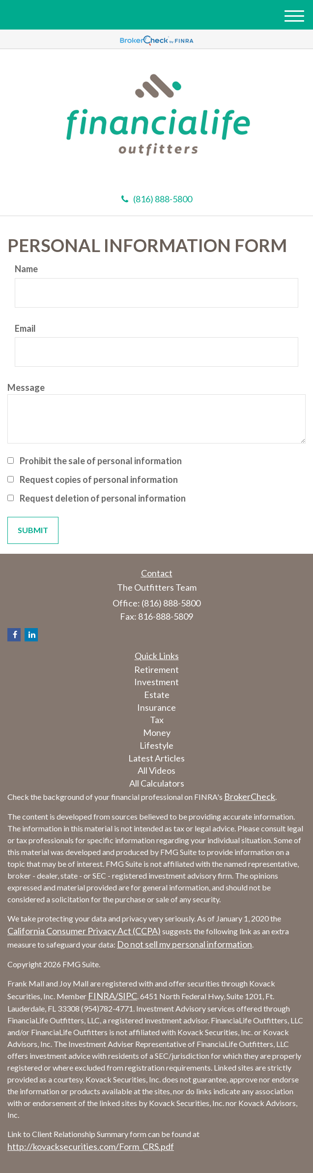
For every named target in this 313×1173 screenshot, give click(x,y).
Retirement (156, 669)
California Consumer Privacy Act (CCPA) (84, 930)
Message (26, 387)
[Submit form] (32, 530)
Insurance (156, 707)
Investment (156, 681)
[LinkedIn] (31, 634)
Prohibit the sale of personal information (101, 460)
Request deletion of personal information (103, 498)
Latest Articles (156, 758)
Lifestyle (156, 745)
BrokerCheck (249, 796)
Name (26, 268)
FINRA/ (103, 995)
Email (25, 328)
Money (157, 732)
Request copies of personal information (99, 479)
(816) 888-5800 (156, 198)
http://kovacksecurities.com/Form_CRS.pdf (90, 1146)
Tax (157, 719)
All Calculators (156, 783)
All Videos (156, 770)
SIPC (127, 995)
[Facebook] (14, 634)
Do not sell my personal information (184, 944)
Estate (157, 694)
